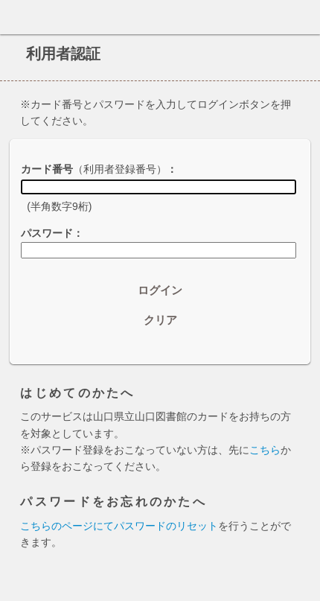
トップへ (304, 584)
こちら (265, 450)
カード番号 (94, 169)
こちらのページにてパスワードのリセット (119, 526)
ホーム (15, 17)
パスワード (47, 233)
